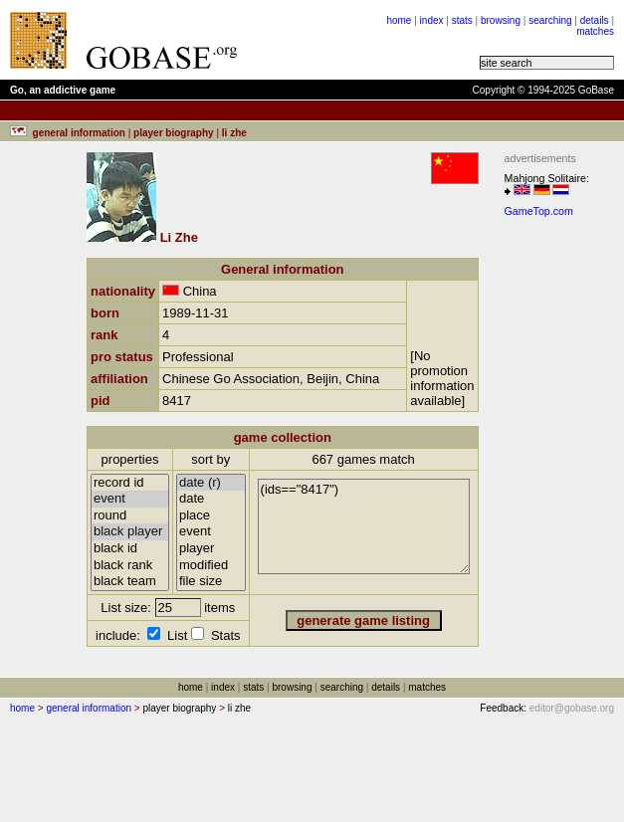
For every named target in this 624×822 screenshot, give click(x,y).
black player (130, 531)
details (594, 20)
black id (130, 548)
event (130, 499)
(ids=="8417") (364, 526)
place (211, 516)
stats (462, 20)
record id (130, 483)
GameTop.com (539, 211)
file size (211, 581)
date (211, 499)
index (432, 20)
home (398, 20)
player (211, 548)
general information (88, 708)
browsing (500, 20)
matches (595, 31)
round (130, 516)
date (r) (211, 483)
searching (549, 20)
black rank (130, 565)
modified (211, 565)
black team (130, 581)
